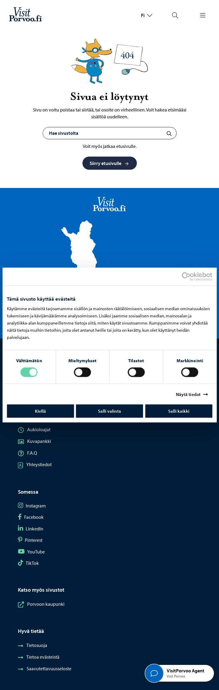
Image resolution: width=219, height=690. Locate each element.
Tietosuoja (32, 645)
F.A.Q (27, 453)
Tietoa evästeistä (38, 657)
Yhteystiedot (35, 464)
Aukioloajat (34, 429)
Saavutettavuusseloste (44, 668)
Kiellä (40, 411)
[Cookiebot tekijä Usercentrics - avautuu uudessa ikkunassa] (191, 276)
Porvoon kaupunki (41, 604)
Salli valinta (109, 411)
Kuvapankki (34, 441)
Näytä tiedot (188, 394)
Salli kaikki (178, 411)
